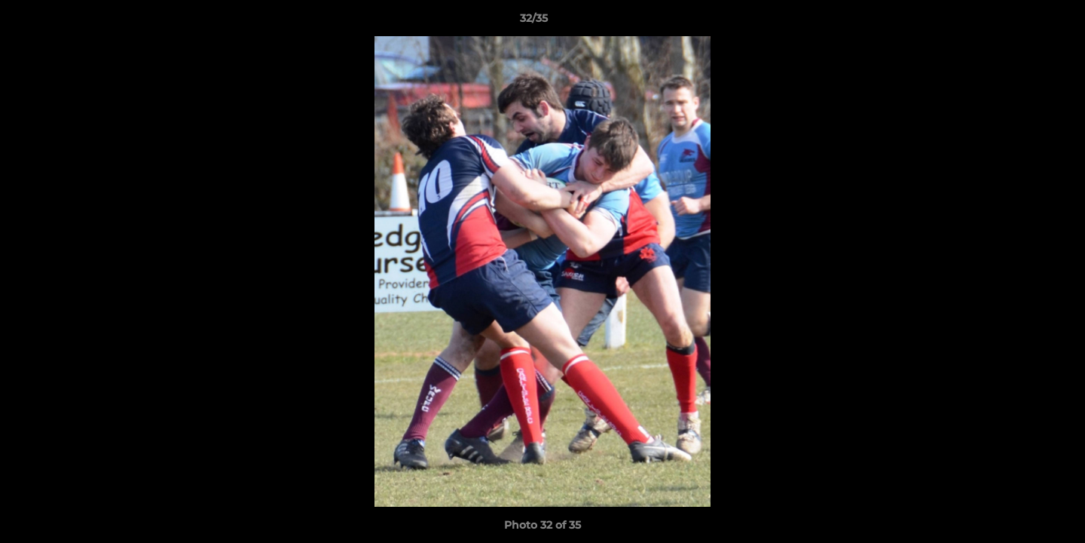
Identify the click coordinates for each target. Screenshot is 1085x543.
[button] (1022, 22)
